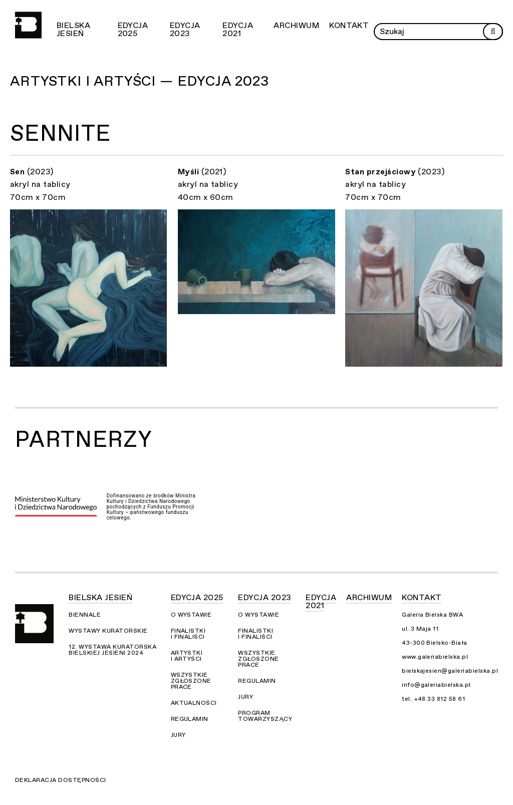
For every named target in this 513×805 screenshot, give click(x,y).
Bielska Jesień (73, 30)
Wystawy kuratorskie (108, 630)
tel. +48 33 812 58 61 (433, 698)
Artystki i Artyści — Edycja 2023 (139, 81)
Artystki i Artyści (187, 655)
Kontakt (349, 26)
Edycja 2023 (185, 30)
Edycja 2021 (237, 30)
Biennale (85, 614)
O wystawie (191, 614)
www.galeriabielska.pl (435, 656)
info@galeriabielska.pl (436, 684)
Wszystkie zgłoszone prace (191, 680)
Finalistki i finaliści (188, 633)
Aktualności (194, 702)
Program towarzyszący (265, 715)
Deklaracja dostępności (60, 779)
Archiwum (296, 26)
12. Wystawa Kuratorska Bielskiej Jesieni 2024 (112, 649)
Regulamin (189, 718)
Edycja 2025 (133, 30)
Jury (178, 734)
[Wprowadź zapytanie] (438, 31)
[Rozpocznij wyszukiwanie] (493, 31)
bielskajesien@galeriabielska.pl (450, 670)
